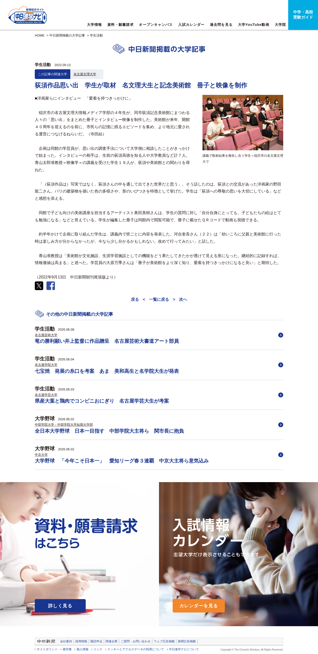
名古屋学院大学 (46, 365)
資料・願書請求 (120, 25)
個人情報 (82, 649)
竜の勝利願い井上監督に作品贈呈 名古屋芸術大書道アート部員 (107, 341)
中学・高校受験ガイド (303, 14)
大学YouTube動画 (253, 25)
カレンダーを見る (198, 605)
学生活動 (96, 35)
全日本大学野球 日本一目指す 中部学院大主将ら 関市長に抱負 (109, 431)
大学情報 (94, 25)
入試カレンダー (191, 25)
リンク (97, 649)
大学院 (280, 25)
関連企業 (112, 641)
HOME (39, 35)
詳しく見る (60, 605)
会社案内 (66, 641)
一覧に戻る (159, 299)
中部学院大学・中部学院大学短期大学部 (64, 424)
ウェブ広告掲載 (164, 641)
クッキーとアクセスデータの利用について (135, 649)
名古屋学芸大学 (46, 395)
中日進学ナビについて (184, 649)
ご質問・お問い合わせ (136, 641)
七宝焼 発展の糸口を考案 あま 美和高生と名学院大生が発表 (107, 371)
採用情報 (81, 641)
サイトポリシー (47, 649)
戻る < (138, 299)
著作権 (67, 649)
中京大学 (41, 455)
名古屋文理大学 (85, 74)
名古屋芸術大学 (46, 335)
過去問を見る (221, 25)
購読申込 (96, 641)
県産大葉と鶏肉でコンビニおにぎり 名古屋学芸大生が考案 (102, 401)
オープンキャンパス (156, 25)
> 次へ (180, 299)
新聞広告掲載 (187, 641)
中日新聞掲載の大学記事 (67, 35)
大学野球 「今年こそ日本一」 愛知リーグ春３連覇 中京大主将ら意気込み (122, 460)
